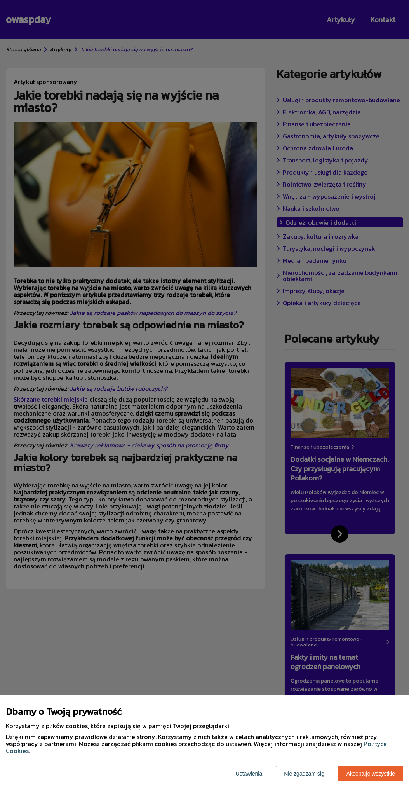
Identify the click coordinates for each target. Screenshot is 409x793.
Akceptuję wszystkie (370, 773)
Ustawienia (249, 773)
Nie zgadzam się (304, 773)
